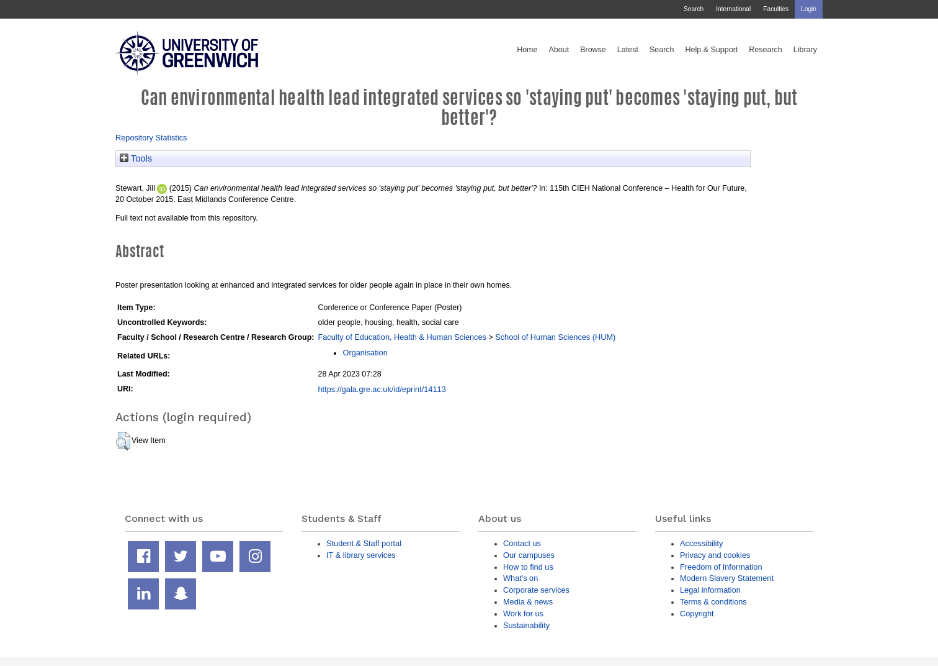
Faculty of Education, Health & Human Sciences (402, 337)
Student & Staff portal (363, 543)
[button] (123, 441)
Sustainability (526, 625)
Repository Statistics (151, 137)
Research (765, 49)
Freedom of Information (721, 567)
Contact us (522, 543)
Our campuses (529, 555)
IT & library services (361, 555)
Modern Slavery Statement (727, 578)
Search (694, 9)
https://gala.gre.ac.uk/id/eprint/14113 (381, 389)
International (733, 9)
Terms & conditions (713, 601)
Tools (136, 158)
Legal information (710, 590)
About (558, 49)
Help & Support (712, 49)
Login (808, 9)
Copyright (697, 613)
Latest (627, 49)
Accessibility (701, 543)
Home (527, 49)
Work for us (523, 613)
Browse (593, 49)
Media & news (528, 601)
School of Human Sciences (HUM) (555, 337)
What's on (520, 578)
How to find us (528, 567)
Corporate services (536, 590)
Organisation (364, 352)
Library (805, 49)
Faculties (775, 9)
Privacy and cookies (715, 555)
